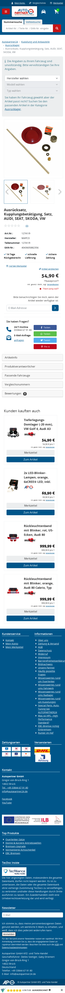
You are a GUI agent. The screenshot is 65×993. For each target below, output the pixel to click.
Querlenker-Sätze (15, 839)
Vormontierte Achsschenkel (20, 849)
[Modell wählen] (32, 84)
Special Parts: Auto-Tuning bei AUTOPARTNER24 (48, 709)
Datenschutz (45, 650)
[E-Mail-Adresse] (55, 308)
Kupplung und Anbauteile (35, 41)
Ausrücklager (12, 45)
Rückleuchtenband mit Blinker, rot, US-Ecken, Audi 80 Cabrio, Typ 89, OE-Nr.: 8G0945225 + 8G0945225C (38, 531)
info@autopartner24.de (15, 791)
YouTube (7, 802)
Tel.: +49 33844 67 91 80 (15, 787)
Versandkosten (53, 284)
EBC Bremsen (13, 853)
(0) (27, 225)
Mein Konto (18, 3)
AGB (40, 647)
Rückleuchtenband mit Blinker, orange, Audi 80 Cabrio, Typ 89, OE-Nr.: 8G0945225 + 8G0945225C (38, 584)
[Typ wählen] (32, 91)
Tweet (45, 340)
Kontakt (10, 640)
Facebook (7, 798)
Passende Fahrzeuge (17, 375)
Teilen (45, 327)
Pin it (45, 346)
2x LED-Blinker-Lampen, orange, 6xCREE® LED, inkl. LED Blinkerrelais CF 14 (38, 478)
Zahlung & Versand (48, 643)
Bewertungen (16, 393)
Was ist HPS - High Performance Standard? (48, 719)
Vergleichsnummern (17, 384)
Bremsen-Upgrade (16, 846)
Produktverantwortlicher (20, 366)
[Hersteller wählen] (32, 78)
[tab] (13, 22)
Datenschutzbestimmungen (14, 947)
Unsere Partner (46, 667)
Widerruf (43, 653)
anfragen (19, 340)
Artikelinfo (11, 357)
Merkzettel (56, 3)
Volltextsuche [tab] (33, 22)
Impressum (44, 657)
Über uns (43, 640)
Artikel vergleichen (49, 269)
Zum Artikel (31, 459)
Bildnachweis (45, 664)
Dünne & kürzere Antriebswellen (23, 842)
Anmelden (9, 934)
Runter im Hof (45, 732)
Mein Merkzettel (14, 647)
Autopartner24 (10, 41)
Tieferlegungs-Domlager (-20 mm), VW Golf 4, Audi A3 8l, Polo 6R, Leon (38, 425)
